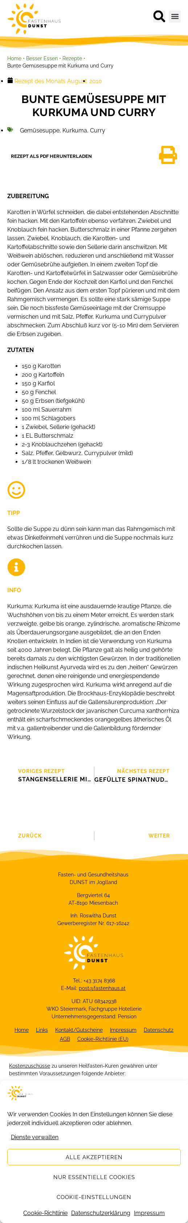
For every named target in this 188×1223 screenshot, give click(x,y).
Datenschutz (158, 1030)
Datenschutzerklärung (100, 1213)
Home (14, 58)
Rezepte (72, 58)
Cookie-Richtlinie (45, 1213)
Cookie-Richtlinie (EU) (102, 1039)
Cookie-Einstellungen (94, 1197)
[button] (159, 17)
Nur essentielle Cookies (94, 1177)
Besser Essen (42, 58)
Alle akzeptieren (94, 1157)
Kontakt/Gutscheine (79, 1030)
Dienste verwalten (34, 1137)
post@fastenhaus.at (102, 988)
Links (42, 1030)
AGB (65, 1039)
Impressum (149, 1213)
